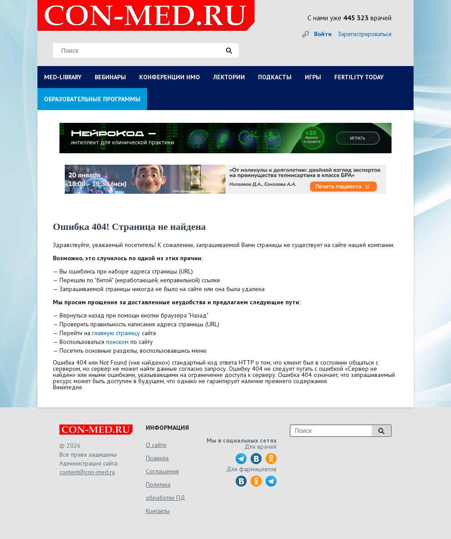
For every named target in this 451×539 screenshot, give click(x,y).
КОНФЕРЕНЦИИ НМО (169, 77)
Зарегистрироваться (365, 34)
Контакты (158, 511)
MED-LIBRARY (62, 77)
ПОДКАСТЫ (275, 77)
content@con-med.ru (87, 472)
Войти (323, 34)
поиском (117, 342)
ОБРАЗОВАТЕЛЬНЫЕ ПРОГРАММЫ (92, 99)
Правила (157, 458)
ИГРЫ (313, 77)
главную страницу (116, 333)
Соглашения (162, 471)
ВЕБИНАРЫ (110, 77)
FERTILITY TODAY (359, 77)
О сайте (156, 445)
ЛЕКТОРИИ (229, 77)
